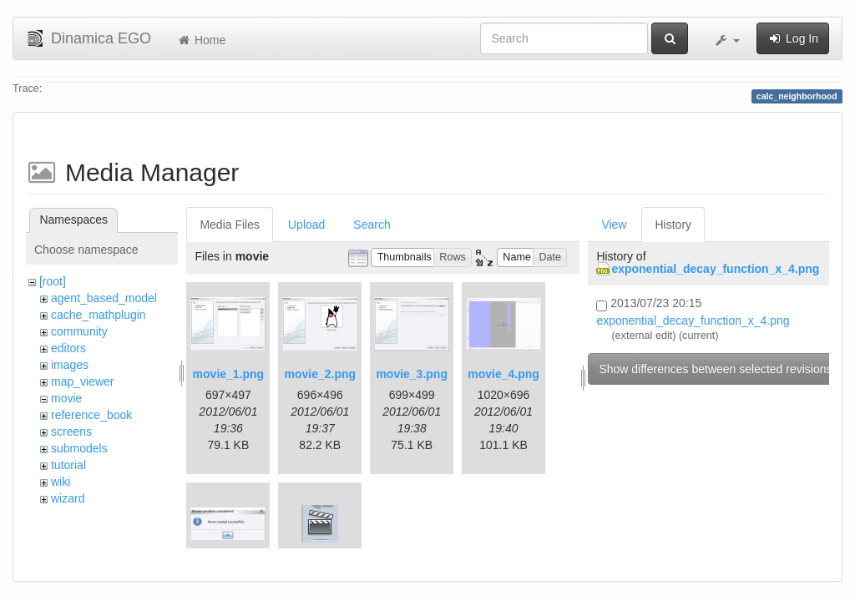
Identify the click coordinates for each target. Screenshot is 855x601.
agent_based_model (104, 298)
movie (66, 398)
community (79, 331)
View (613, 224)
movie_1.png (229, 374)
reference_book (91, 415)
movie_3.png (412, 374)
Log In (792, 38)
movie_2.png (320, 374)
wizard (67, 498)
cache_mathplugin (98, 314)
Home (200, 40)
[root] (52, 281)
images (70, 364)
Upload (306, 224)
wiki (60, 481)
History (673, 224)
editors (68, 348)
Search (371, 224)
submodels (79, 448)
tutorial (68, 465)
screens (71, 431)
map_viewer (82, 381)
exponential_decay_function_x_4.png (715, 268)
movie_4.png (503, 374)
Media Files (230, 224)
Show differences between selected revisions (715, 369)
